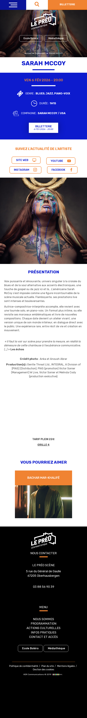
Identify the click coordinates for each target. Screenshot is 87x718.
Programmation (43, 623)
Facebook (62, 170)
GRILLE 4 (43, 444)
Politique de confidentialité (23, 666)
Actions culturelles (43, 628)
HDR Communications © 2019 (43, 674)
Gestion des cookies (43, 669)
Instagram (25, 170)
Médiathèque (55, 38)
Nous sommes (43, 619)
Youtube (61, 161)
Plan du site (47, 666)
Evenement (40, 53)
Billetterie (67, 4)
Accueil (28, 53)
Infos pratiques (43, 632)
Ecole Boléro (31, 38)
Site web (26, 160)
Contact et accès (43, 637)
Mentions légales (66, 666)
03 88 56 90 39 (43, 587)
